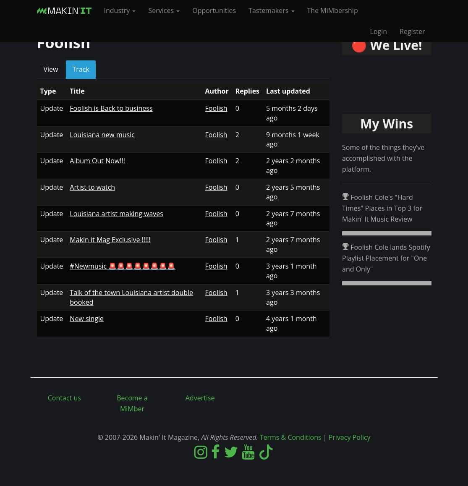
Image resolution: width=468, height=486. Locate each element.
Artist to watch (92, 187)
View (51, 69)
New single (87, 318)
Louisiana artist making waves (116, 213)
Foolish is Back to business (111, 108)
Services (164, 10)
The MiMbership (332, 10)
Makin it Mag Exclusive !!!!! (110, 239)
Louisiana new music (102, 134)
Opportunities (214, 10)
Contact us (64, 397)
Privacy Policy (350, 437)
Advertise (200, 397)
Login (378, 31)
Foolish (216, 108)
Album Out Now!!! (97, 160)
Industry (120, 10)
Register (412, 31)
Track (82, 72)
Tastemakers (271, 10)
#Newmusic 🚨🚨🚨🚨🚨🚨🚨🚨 (122, 266)
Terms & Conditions (291, 437)
